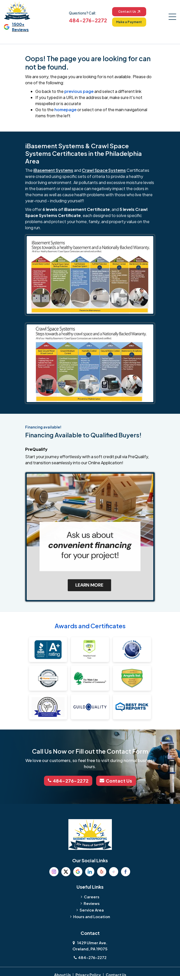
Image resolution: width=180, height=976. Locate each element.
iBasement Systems (53, 170)
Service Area (92, 909)
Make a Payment (129, 22)
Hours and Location (91, 916)
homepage (65, 109)
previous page (79, 91)
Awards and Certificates (90, 626)
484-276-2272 (88, 20)
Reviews (92, 903)
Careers (91, 896)
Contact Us (129, 11)
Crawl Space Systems (104, 170)
